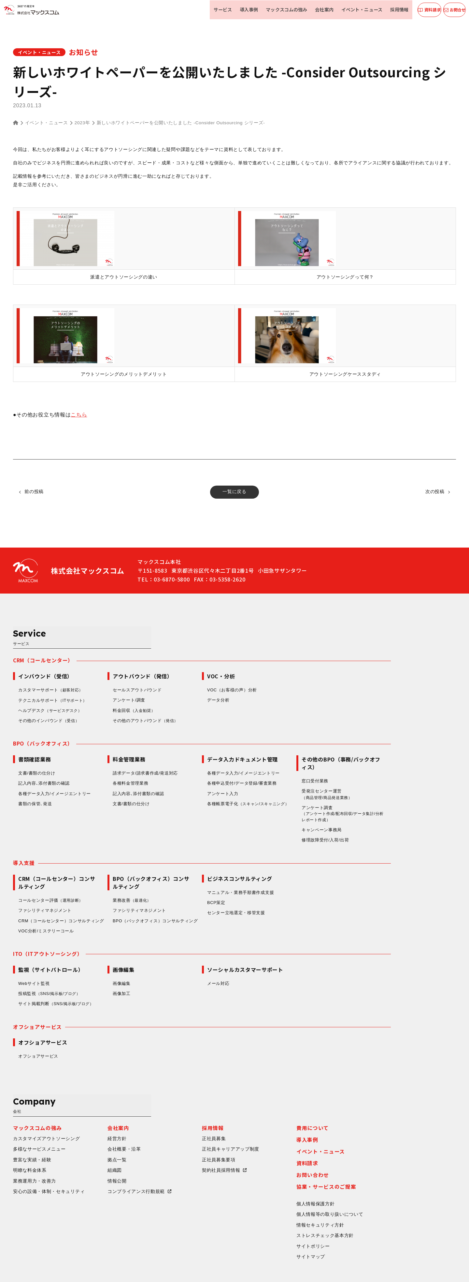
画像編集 (187, 963)
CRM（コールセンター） (108, 633)
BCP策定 (281, 876)
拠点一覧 (182, 1113)
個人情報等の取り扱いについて (395, 1169)
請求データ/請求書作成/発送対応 (210, 745)
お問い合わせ (378, 1129)
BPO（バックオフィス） (108, 716)
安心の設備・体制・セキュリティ (114, 1146)
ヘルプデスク (116, 683)
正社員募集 (279, 1092)
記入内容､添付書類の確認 (109, 756)
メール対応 (283, 963)
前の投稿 (35, 492)
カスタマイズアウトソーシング (111, 1092)
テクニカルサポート (118, 673)
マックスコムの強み (279, 9)
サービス (218, 9)
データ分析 (283, 672)
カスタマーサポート (116, 662)
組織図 (180, 1124)
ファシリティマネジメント (110, 884)
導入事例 (243, 9)
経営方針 (182, 1092)
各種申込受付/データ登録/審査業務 (307, 756)
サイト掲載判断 (123, 984)
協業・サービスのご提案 (391, 1141)
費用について (378, 1081)
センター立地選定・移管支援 (301, 886)
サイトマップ (376, 1212)
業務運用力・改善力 (99, 1135)
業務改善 (198, 874)
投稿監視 (116, 974)
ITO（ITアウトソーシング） (113, 934)
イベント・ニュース (351, 9)
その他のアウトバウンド (211, 693)
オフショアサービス (102, 1007)
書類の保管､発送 (100, 776)
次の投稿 (433, 492)
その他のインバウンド (114, 693)
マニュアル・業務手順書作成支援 (305, 866)
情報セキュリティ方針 (385, 1180)
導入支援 (89, 836)
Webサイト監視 (99, 963)
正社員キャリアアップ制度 (295, 1103)
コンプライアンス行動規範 (201, 1146)
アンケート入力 (288, 766)
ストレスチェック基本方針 (390, 1191)
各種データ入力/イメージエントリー (119, 766)
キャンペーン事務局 (387, 803)
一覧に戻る (234, 492)
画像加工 (187, 974)
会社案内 (315, 9)
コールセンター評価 (116, 874)
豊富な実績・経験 (97, 1113)
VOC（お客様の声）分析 (297, 662)
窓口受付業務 (380, 753)
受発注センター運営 (394, 768)
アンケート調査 (410, 787)
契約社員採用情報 (286, 1124)
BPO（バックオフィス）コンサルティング (220, 894)
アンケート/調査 (194, 672)
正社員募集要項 (284, 1113)
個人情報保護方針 (381, 1158)
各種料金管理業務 (196, 756)
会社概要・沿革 (189, 1103)
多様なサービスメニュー (104, 1103)
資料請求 (372, 1117)
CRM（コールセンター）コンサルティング (124, 898)
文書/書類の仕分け (102, 745)
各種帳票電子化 (299, 780)
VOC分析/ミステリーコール (111, 911)
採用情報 (387, 9)
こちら (79, 414)
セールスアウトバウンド (202, 662)
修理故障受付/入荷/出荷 (390, 813)
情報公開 (182, 1135)
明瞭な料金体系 (95, 1124)
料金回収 (200, 683)
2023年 (83, 123)
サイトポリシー (378, 1202)
